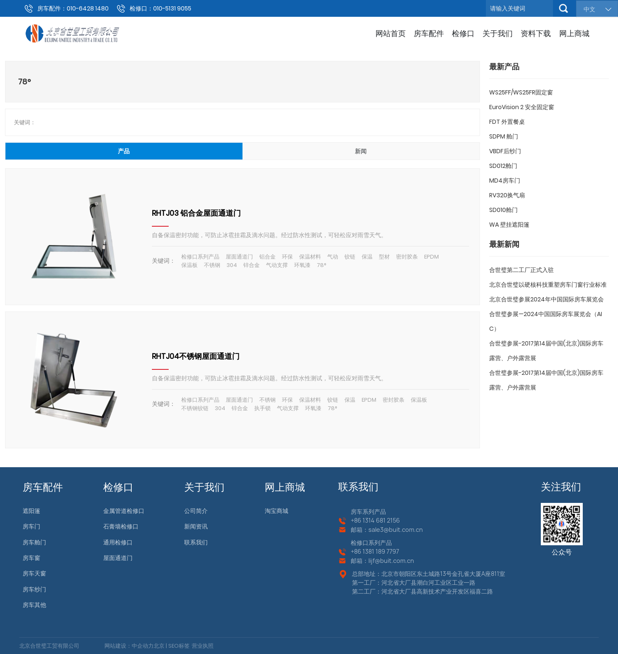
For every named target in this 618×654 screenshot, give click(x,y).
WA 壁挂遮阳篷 (509, 224)
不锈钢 (212, 265)
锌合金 (251, 265)
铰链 (349, 257)
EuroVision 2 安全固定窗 (521, 107)
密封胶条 (407, 257)
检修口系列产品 (200, 257)
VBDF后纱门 (505, 151)
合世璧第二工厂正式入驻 (521, 270)
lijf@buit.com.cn (391, 561)
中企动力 (143, 646)
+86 (356, 520)
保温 (367, 257)
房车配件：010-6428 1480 (73, 8)
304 (232, 265)
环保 (287, 257)
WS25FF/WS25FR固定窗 (521, 92)
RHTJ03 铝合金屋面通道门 (196, 213)
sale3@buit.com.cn (395, 530)
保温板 (189, 265)
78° (321, 265)
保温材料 (310, 257)
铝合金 (267, 257)
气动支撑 (277, 265)
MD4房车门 (504, 180)
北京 (159, 646)
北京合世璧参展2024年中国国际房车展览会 (546, 299)
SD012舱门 (503, 166)
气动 (332, 257)
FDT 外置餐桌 (507, 122)
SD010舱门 (503, 210)
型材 (384, 257)
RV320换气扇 (507, 195)
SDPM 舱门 (503, 136)
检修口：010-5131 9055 (160, 8)
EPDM (431, 257)
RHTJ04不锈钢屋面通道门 (196, 356)
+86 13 (359, 551)
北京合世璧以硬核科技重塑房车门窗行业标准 (548, 284)
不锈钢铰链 (195, 408)
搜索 (563, 8)
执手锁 (262, 408)
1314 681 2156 (381, 520)
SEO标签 (178, 646)
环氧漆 (302, 265)
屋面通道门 (239, 257)
